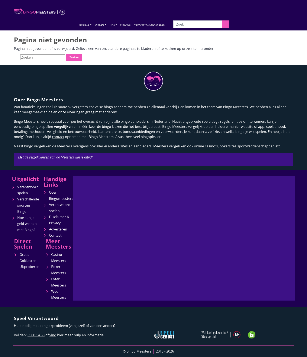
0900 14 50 (36, 335)
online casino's (205, 146)
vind (52, 335)
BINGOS (84, 24)
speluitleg (209, 121)
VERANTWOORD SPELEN (149, 24)
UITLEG (99, 24)
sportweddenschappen (255, 146)
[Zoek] (197, 24)
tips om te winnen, (251, 121)
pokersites (228, 146)
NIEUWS (125, 24)
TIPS (112, 24)
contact (58, 136)
